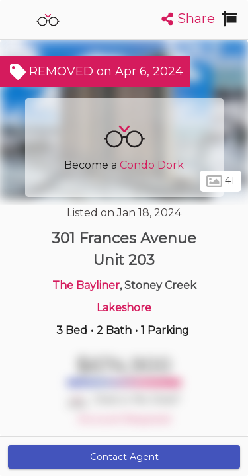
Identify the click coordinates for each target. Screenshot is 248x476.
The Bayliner (86, 285)
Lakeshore (124, 307)
